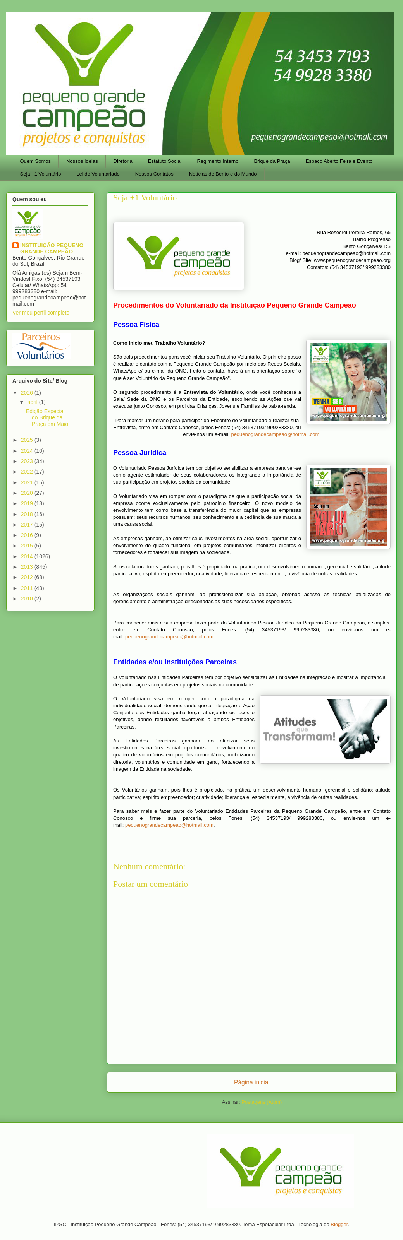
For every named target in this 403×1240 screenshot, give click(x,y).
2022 (27, 472)
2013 (27, 567)
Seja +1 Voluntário (40, 174)
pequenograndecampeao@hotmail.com (275, 434)
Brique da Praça (272, 161)
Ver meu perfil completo (40, 313)
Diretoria (123, 161)
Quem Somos (35, 161)
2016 (27, 535)
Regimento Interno (217, 161)
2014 (27, 556)
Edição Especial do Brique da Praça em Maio (47, 418)
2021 (27, 482)
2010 (27, 598)
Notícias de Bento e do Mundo (223, 174)
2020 (27, 493)
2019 (27, 503)
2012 (27, 577)
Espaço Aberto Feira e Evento (339, 161)
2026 (27, 393)
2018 (27, 514)
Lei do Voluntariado (97, 174)
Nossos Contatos (154, 174)
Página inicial (252, 1082)
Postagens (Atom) (261, 1102)
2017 (27, 525)
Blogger (339, 1224)
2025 (27, 440)
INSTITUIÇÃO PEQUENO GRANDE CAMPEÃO (51, 248)
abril (33, 402)
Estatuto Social (165, 161)
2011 (27, 588)
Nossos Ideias (82, 161)
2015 (27, 545)
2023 (27, 461)
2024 (27, 451)
